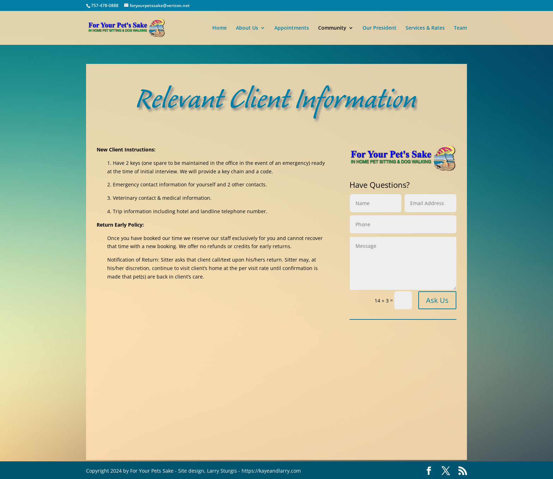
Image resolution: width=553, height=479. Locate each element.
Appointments (291, 28)
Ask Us (437, 300)
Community (332, 28)
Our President (379, 28)
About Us (247, 28)
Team (460, 28)
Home (219, 28)
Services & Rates (425, 28)
